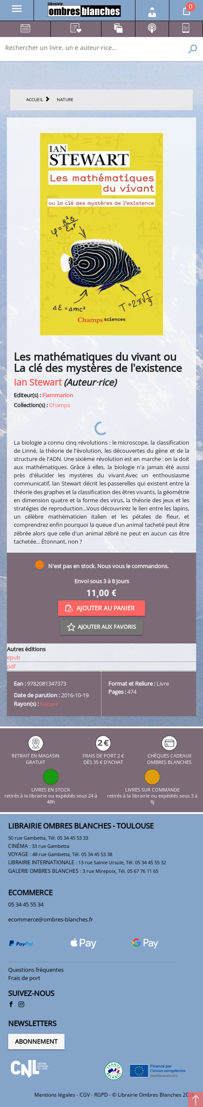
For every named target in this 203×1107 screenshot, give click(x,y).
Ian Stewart (38, 382)
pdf (11, 666)
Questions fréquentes (36, 970)
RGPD (101, 1094)
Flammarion (57, 395)
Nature (49, 704)
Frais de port (24, 978)
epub (13, 657)
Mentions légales (54, 1094)
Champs (59, 405)
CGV (85, 1094)
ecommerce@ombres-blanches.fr (50, 919)
